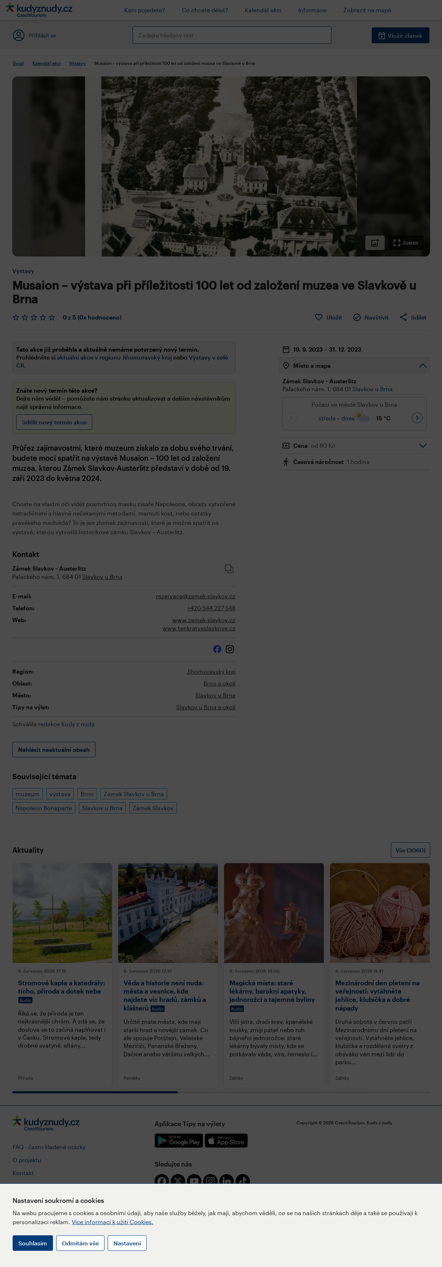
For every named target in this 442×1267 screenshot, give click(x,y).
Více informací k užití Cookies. (112, 1221)
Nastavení (127, 1243)
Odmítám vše (80, 1243)
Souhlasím (32, 1243)
